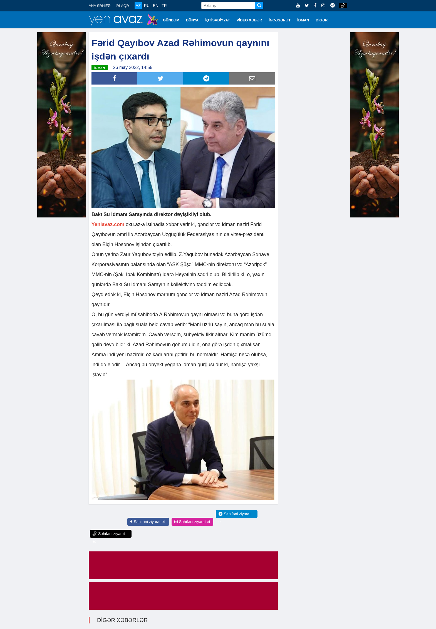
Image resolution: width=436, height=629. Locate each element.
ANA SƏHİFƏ (100, 6)
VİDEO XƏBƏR (249, 20)
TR (164, 5)
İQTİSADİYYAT (217, 20)
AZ (138, 5)
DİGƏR (322, 20)
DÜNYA (192, 20)
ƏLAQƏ (122, 6)
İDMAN (303, 20)
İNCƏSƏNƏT (280, 20)
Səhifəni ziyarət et (147, 521)
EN (155, 5)
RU (147, 5)
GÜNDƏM (171, 20)
